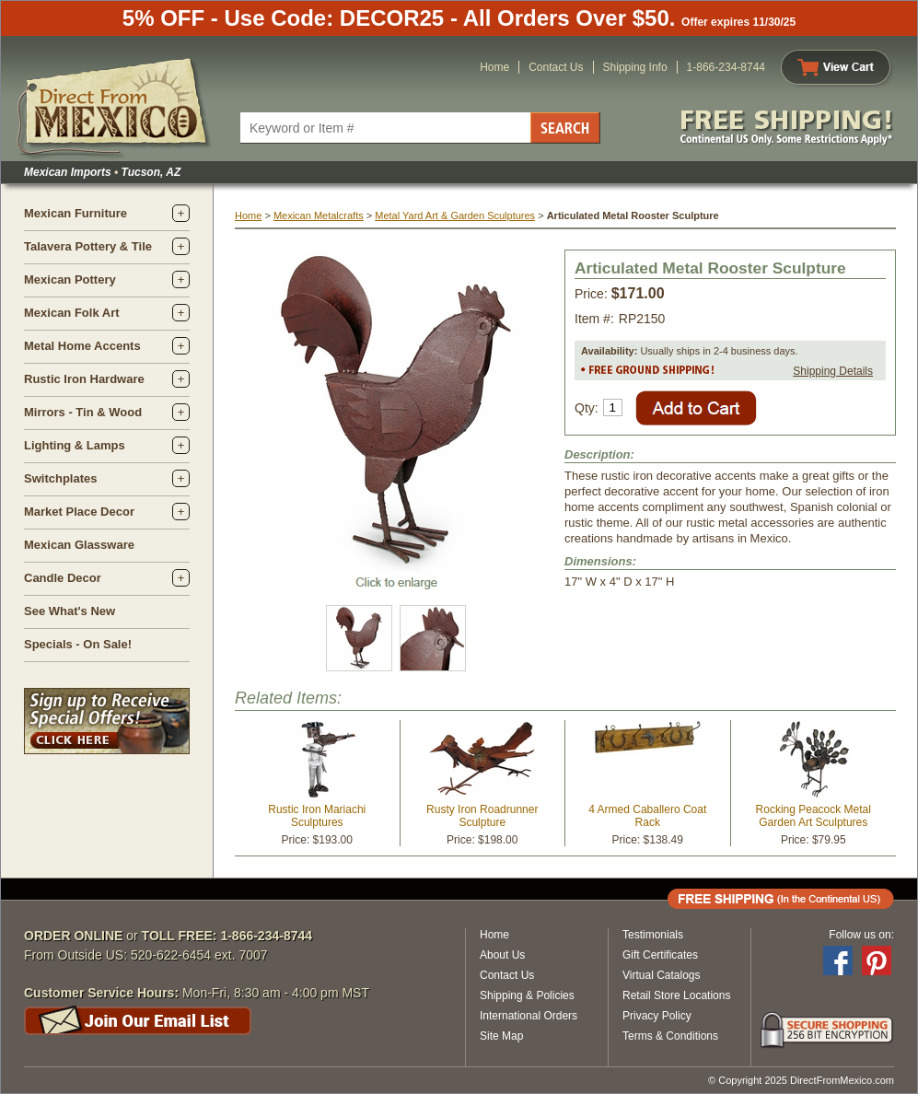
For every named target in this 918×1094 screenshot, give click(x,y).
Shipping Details (833, 371)
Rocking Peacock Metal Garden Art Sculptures (813, 816)
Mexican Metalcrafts (318, 215)
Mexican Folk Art (72, 313)
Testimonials (652, 934)
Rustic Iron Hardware (84, 379)
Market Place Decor (79, 511)
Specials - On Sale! (78, 644)
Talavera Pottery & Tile (88, 246)
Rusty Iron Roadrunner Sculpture (482, 816)
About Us (502, 955)
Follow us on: (861, 934)
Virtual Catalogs (661, 975)
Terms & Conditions (670, 1036)
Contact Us (556, 67)
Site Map (501, 1036)
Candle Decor (62, 578)
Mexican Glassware (79, 545)
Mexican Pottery (70, 279)
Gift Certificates (660, 955)
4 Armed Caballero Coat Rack (647, 816)
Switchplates (60, 478)
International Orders (528, 1015)
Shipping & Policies (527, 995)
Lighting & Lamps (74, 445)
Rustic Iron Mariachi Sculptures (317, 816)
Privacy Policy (656, 1015)
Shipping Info (635, 67)
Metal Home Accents (82, 346)
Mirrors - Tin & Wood (83, 412)
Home (494, 67)
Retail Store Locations (676, 995)
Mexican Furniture (75, 213)
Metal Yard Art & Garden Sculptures (455, 215)
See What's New (69, 611)
